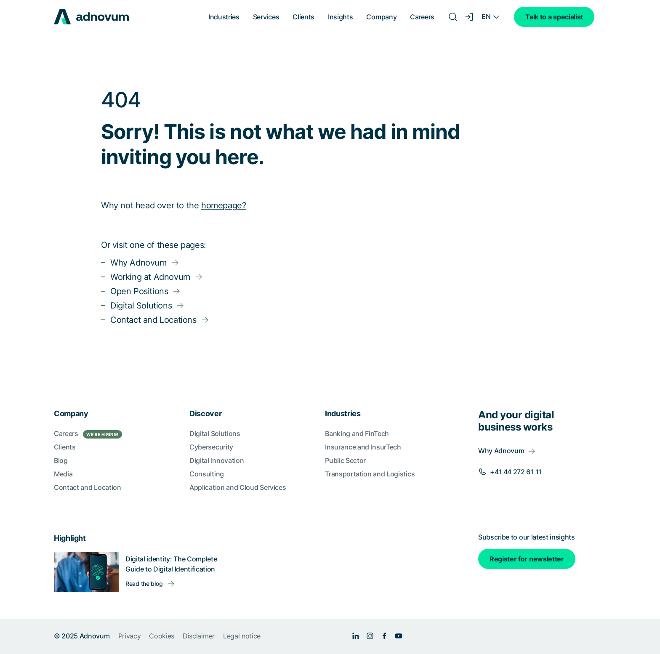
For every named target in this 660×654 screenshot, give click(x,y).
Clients (303, 17)
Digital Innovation (216, 460)
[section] (330, 517)
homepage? (223, 205)
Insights (340, 17)
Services (266, 17)
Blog (61, 460)
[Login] (470, 17)
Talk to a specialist (554, 17)
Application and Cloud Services (237, 487)
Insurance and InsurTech (363, 447)
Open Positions (139, 291)
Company (381, 17)
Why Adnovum (138, 263)
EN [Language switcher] (486, 16)
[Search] (453, 17)
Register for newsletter (527, 559)
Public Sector (345, 460)
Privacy (129, 636)
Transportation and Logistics (370, 474)
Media (63, 474)
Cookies (161, 636)
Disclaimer (199, 636)
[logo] (91, 16)
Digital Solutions (141, 305)
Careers (422, 17)
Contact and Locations (153, 320)
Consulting (206, 474)
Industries (224, 17)
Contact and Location (87, 487)
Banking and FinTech (357, 433)
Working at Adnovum (150, 277)
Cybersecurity (211, 447)
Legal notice (242, 636)
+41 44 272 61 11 (516, 472)
